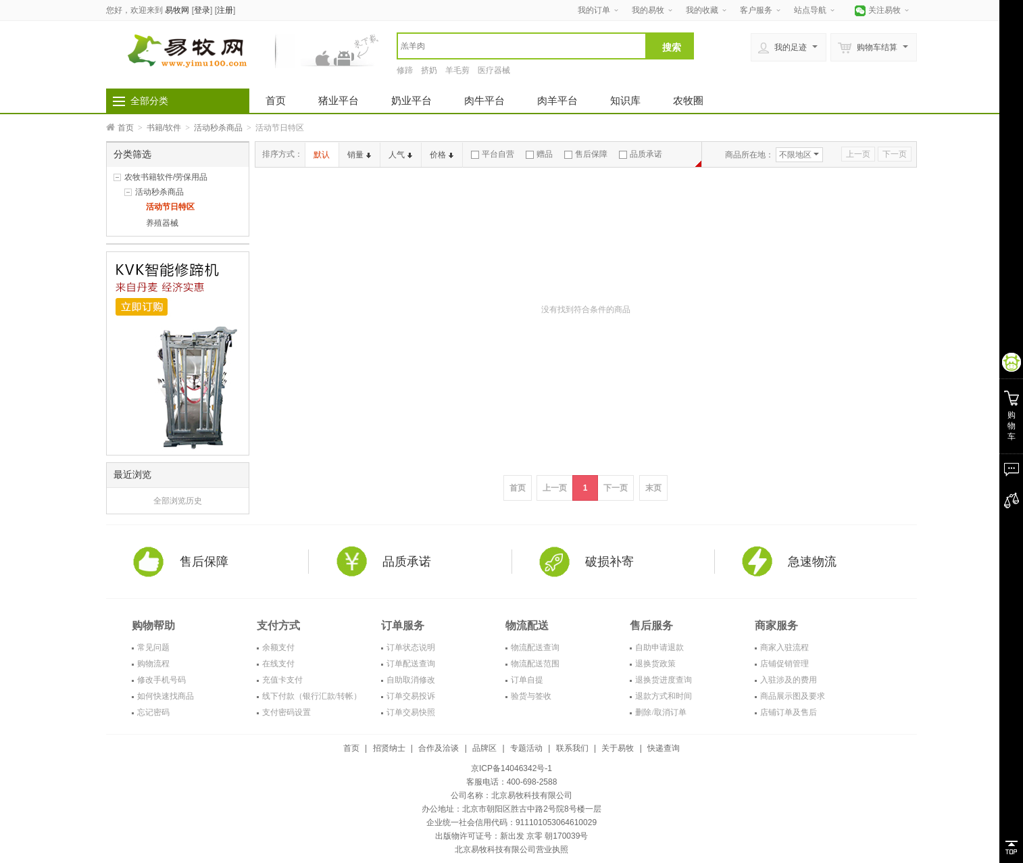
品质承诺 (640, 154)
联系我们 (572, 748)
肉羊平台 (557, 100)
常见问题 (153, 647)
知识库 (625, 100)
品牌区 (484, 748)
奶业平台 (411, 100)
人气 (400, 154)
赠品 (539, 154)
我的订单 (594, 10)
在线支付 (278, 663)
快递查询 (663, 748)
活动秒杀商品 (218, 127)
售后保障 (585, 154)
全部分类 (149, 100)
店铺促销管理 (784, 663)
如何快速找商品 (165, 696)
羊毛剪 (457, 70)
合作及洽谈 (438, 748)
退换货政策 (655, 663)
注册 (225, 10)
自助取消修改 (410, 680)
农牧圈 (688, 100)
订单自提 (527, 680)
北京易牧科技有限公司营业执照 (511, 849)
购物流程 (153, 663)
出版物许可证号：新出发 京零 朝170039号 (512, 836)
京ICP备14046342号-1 (511, 768)
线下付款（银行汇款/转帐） (311, 696)
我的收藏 (702, 10)
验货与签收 (531, 696)
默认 (322, 154)
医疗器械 (494, 70)
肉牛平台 (484, 100)
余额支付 (278, 647)
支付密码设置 (286, 712)
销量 (359, 154)
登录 (202, 10)
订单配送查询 (410, 663)
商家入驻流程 (784, 647)
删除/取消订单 (660, 712)
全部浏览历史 (177, 501)
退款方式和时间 (663, 696)
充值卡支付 (282, 680)
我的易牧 (648, 10)
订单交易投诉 (410, 696)
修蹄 (405, 70)
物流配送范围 (535, 663)
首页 (276, 100)
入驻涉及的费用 (788, 680)
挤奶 (429, 70)
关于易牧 (617, 748)
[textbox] (521, 46)
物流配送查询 (535, 647)
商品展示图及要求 (792, 696)
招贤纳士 (389, 748)
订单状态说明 (410, 647)
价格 (441, 154)
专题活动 (526, 748)
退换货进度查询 (663, 680)
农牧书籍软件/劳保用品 (165, 177)
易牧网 (177, 10)
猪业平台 (338, 100)
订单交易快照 (410, 712)
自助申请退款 (659, 647)
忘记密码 (153, 712)
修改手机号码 (161, 680)
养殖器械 (162, 223)
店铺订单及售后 (788, 712)
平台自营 (492, 154)
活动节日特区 (170, 207)
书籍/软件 (164, 127)
